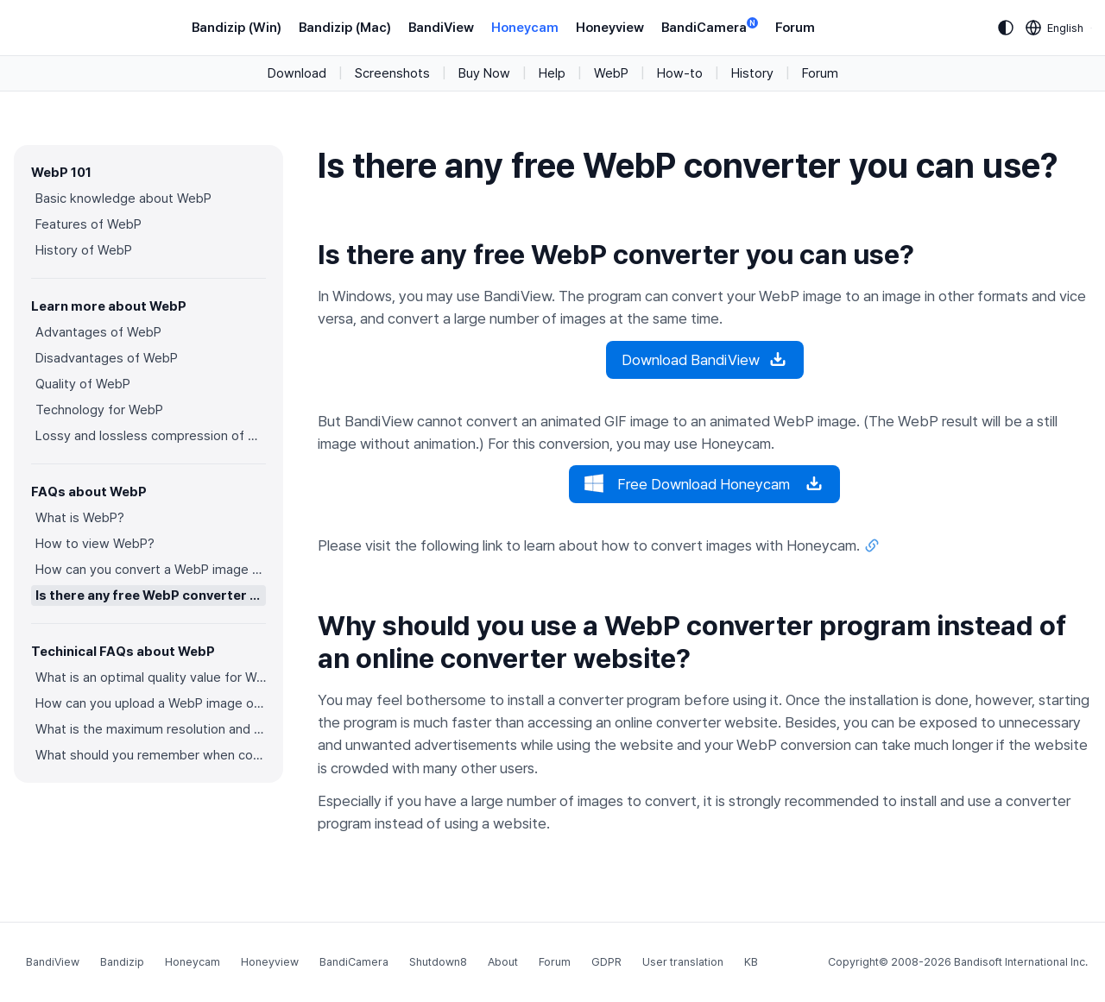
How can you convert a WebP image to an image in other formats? (150, 569)
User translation (682, 961)
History (752, 73)
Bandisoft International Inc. (1021, 961)
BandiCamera (709, 26)
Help (552, 73)
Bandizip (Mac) (345, 27)
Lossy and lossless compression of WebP (150, 436)
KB (751, 961)
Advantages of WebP (98, 332)
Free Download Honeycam (704, 484)
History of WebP (83, 250)
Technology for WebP (99, 410)
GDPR (606, 961)
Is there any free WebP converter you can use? (150, 595)
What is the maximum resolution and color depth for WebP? (150, 729)
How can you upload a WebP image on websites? (150, 703)
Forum (795, 27)
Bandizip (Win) (236, 27)
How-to (680, 73)
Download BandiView (705, 360)
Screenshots (392, 73)
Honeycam (525, 27)
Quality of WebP (82, 384)
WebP (611, 73)
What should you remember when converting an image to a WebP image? (150, 755)
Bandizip (122, 961)
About (503, 961)
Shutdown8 (438, 961)
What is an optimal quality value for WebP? (150, 677)
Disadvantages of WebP (106, 358)
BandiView (441, 27)
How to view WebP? (95, 543)
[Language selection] (1055, 27)
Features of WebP (88, 224)
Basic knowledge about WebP (123, 198)
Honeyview (610, 27)
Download (297, 73)
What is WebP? (79, 518)
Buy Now (484, 73)
